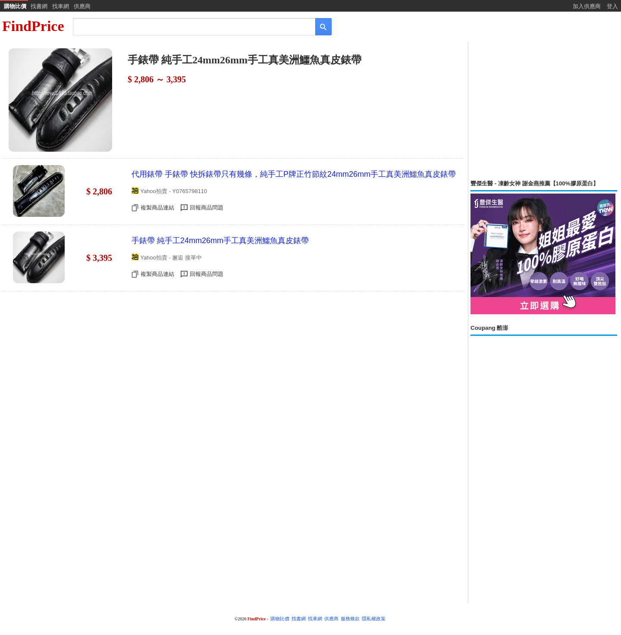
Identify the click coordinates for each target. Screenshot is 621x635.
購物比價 (15, 6)
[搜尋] (188, 26)
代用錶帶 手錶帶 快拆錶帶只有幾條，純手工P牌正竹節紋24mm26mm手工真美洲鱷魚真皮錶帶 (294, 174)
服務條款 (350, 618)
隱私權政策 (374, 618)
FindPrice (33, 26)
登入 (612, 6)
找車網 (60, 6)
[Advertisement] (543, 110)
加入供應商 (587, 6)
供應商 (82, 6)
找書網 (39, 6)
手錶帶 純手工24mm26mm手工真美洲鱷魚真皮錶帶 (220, 240)
